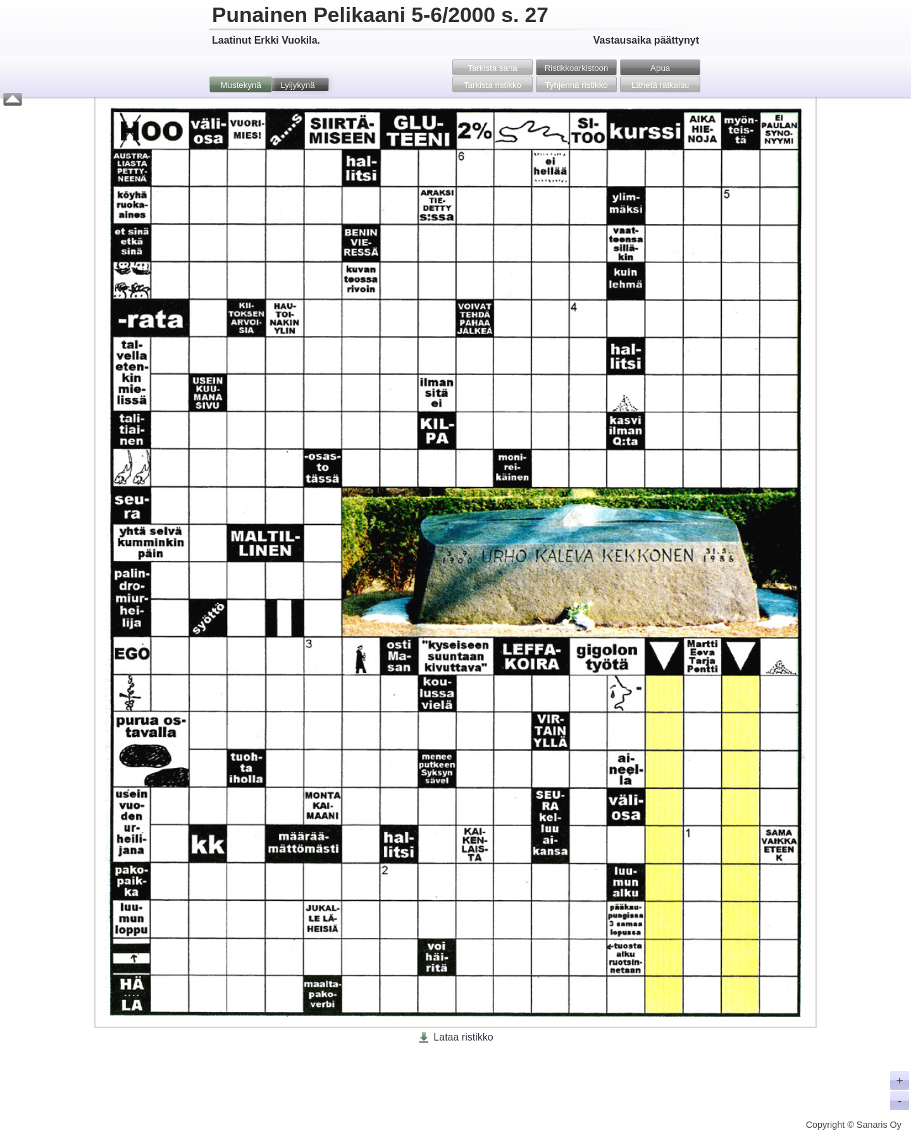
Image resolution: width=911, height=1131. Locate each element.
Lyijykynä (297, 85)
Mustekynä (240, 85)
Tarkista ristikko (492, 85)
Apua (660, 68)
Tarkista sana (492, 68)
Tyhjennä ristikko (576, 85)
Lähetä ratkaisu (660, 85)
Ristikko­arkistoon (577, 68)
